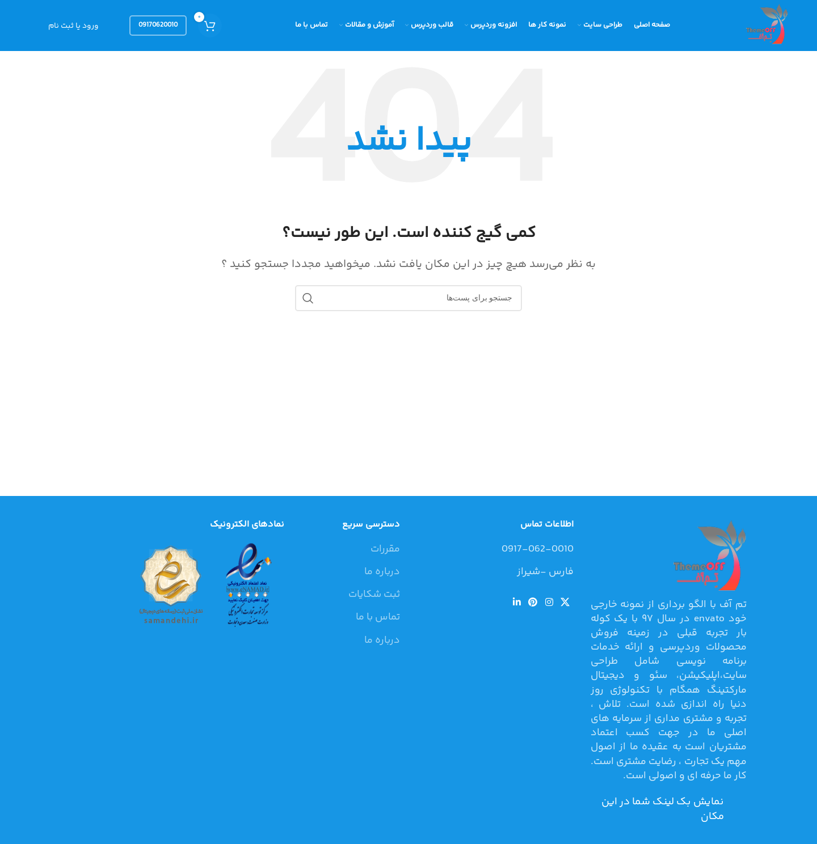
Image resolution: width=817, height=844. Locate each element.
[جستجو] (408, 298)
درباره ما (382, 572)
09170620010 (158, 25)
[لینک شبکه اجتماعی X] (565, 602)
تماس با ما (378, 617)
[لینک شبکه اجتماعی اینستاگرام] (549, 602)
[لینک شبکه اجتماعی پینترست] (533, 602)
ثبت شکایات (374, 595)
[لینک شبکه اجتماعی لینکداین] (516, 602)
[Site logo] (765, 25)
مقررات (385, 549)
